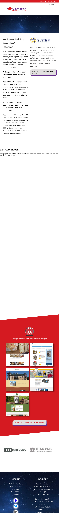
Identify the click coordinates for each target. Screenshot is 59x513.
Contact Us (15, 492)
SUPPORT (43, 1)
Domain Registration (43, 499)
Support (16, 494)
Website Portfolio (16, 484)
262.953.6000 (52, 1)
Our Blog (15, 489)
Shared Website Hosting (43, 486)
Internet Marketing (43, 494)
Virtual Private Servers (43, 484)
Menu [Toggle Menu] (51, 4)
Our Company (15, 486)
